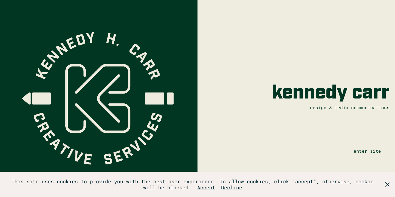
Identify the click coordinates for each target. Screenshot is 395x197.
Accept (206, 187)
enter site (367, 151)
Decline (231, 187)
